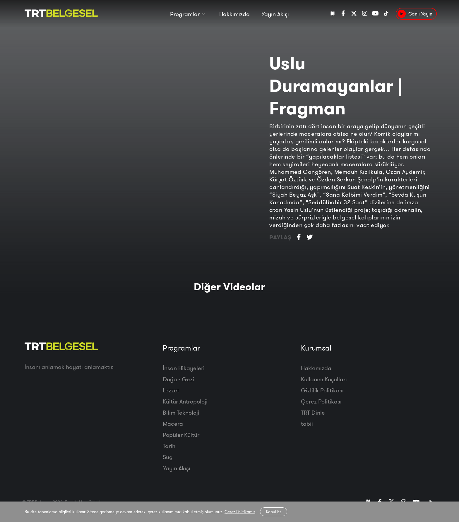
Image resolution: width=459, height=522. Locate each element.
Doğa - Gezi (178, 379)
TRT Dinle (313, 412)
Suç (167, 457)
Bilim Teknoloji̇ (181, 412)
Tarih (169, 445)
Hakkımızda (234, 14)
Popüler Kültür (181, 434)
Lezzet (171, 390)
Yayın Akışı (275, 14)
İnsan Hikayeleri (184, 368)
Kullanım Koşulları (324, 379)
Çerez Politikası (321, 401)
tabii (307, 423)
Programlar (185, 14)
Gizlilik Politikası (322, 390)
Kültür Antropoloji (185, 401)
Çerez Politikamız (240, 511)
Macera (173, 423)
